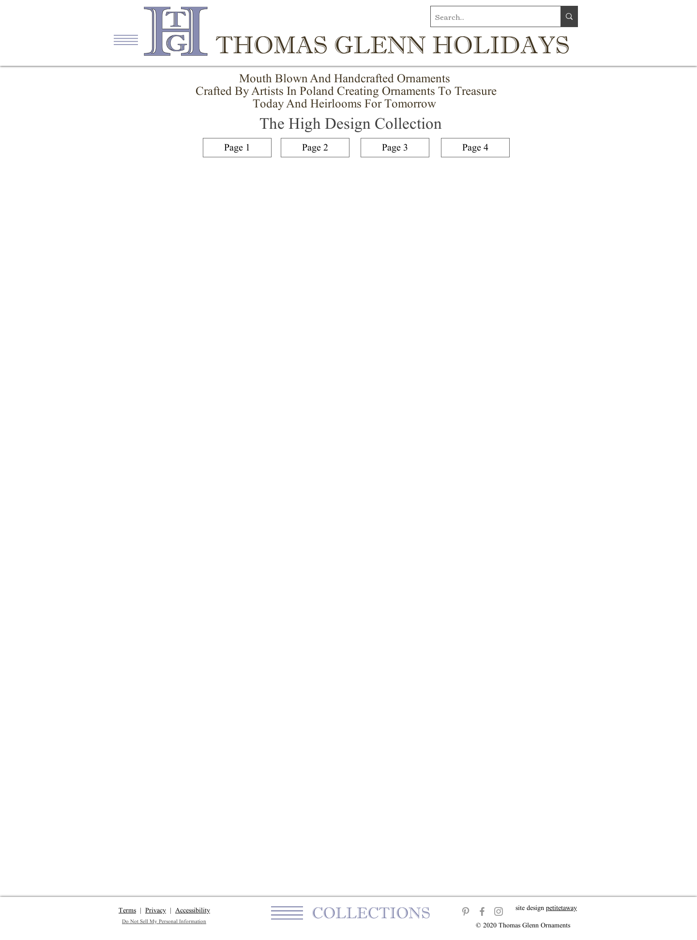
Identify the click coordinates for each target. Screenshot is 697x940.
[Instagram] (498, 911)
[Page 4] (475, 147)
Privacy (155, 910)
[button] (126, 40)
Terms (127, 910)
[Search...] (487, 16)
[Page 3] (395, 147)
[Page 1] (237, 147)
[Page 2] (315, 147)
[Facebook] (482, 911)
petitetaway (561, 907)
